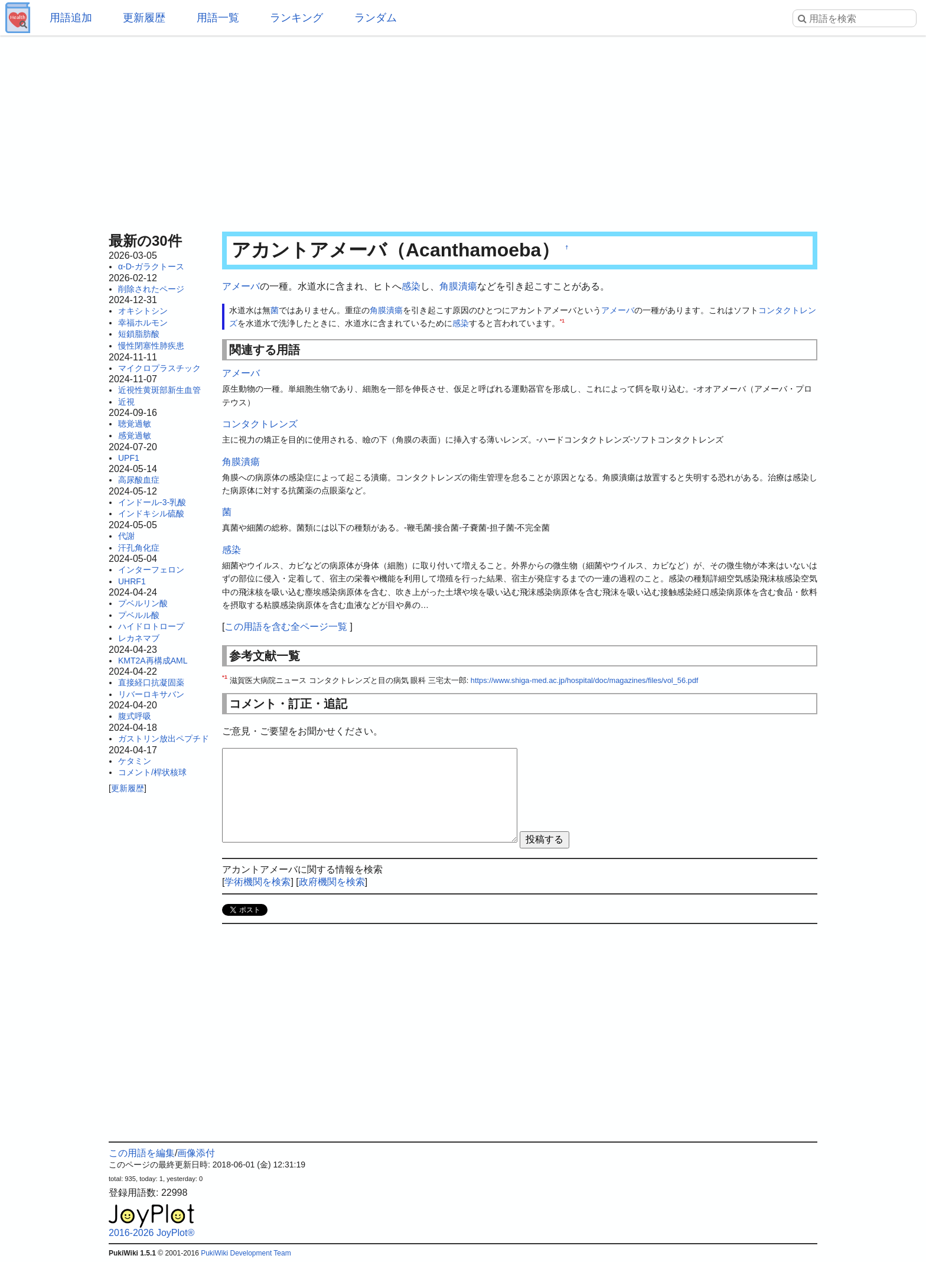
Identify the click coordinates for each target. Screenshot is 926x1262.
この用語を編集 (142, 1153)
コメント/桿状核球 (152, 772)
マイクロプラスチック (159, 368)
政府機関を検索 (332, 882)
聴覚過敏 (134, 423)
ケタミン (134, 761)
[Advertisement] (463, 130)
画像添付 (196, 1153)
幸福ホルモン (143, 322)
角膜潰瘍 (458, 286)
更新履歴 (144, 18)
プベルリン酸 (143, 603)
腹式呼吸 (134, 716)
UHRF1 (132, 581)
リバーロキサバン (151, 694)
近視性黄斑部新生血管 (159, 390)
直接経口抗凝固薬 (151, 682)
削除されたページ (151, 289)
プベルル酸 (138, 615)
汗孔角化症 (138, 547)
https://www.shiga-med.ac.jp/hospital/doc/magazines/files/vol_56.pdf (585, 680)
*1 (562, 321)
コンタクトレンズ (260, 424)
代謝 (126, 536)
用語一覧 (218, 18)
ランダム (375, 18)
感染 (411, 286)
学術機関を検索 (257, 882)
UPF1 (128, 458)
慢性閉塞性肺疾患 (151, 345)
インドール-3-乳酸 (152, 502)
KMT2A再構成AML (152, 660)
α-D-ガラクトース (151, 266)
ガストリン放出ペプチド (163, 738)
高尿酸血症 (138, 479)
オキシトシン (143, 311)
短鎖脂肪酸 (138, 334)
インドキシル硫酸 (151, 513)
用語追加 (71, 18)
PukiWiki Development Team (246, 1253)
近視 (126, 401)
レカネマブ (138, 638)
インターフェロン (151, 569)
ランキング (296, 18)
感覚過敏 (134, 435)
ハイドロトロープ (151, 626)
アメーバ (241, 286)
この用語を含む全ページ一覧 (285, 627)
